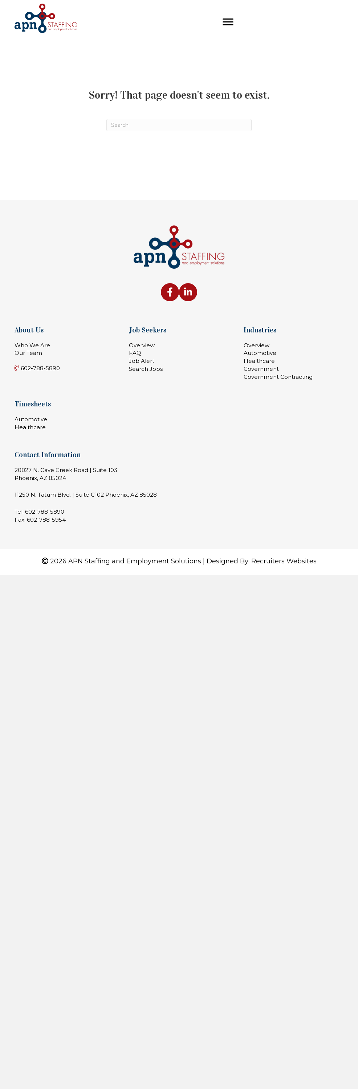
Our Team (28, 352)
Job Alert (141, 360)
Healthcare (259, 360)
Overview (142, 345)
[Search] (179, 125)
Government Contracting (278, 376)
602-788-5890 (44, 511)
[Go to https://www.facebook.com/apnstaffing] (170, 292)
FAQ (135, 352)
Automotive (260, 352)
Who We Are (32, 345)
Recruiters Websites (284, 561)
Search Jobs (146, 368)
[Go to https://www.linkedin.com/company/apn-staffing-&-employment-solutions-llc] (188, 292)
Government (261, 368)
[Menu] (228, 22)
